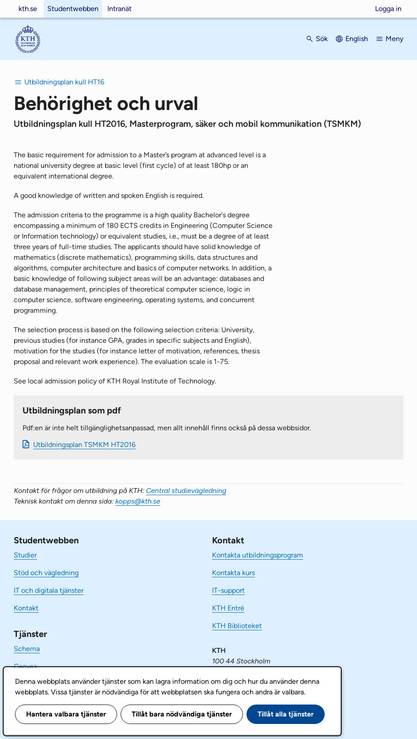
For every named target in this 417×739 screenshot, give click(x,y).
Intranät (119, 8)
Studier (25, 555)
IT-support (228, 590)
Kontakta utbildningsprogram (257, 555)
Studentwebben (73, 8)
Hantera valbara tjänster (66, 714)
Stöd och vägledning (46, 572)
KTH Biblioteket (237, 626)
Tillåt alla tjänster (286, 714)
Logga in (388, 8)
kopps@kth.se (137, 501)
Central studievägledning (186, 490)
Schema (27, 648)
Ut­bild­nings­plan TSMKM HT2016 (84, 444)
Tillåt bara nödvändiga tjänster (182, 714)
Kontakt (26, 608)
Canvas (25, 666)
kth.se (28, 8)
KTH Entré (228, 608)
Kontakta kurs (233, 572)
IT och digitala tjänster (48, 590)
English (356, 38)
